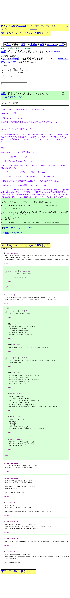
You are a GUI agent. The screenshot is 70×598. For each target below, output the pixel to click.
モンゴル (52, 44)
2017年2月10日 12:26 (12, 538)
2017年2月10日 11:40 (16, 324)
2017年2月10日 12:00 (12, 521)
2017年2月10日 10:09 (12, 253)
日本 (8, 44)
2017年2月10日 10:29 (25, 311)
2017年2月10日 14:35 (16, 372)
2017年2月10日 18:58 (16, 416)
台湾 (61, 44)
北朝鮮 (33, 44)
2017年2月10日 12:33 (16, 344)
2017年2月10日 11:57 (12, 502)
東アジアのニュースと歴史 (17, 228)
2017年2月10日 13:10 (25, 358)
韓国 (23, 44)
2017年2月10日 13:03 (12, 551)
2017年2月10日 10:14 (25, 271)
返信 (5, 263)
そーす (14, 129)
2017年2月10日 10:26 (12, 295)
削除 (8, 263)
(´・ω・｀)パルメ (12, 271)
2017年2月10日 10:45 (12, 463)
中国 (42, 44)
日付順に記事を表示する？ (12, 97)
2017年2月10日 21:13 (16, 439)
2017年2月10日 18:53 (16, 393)
